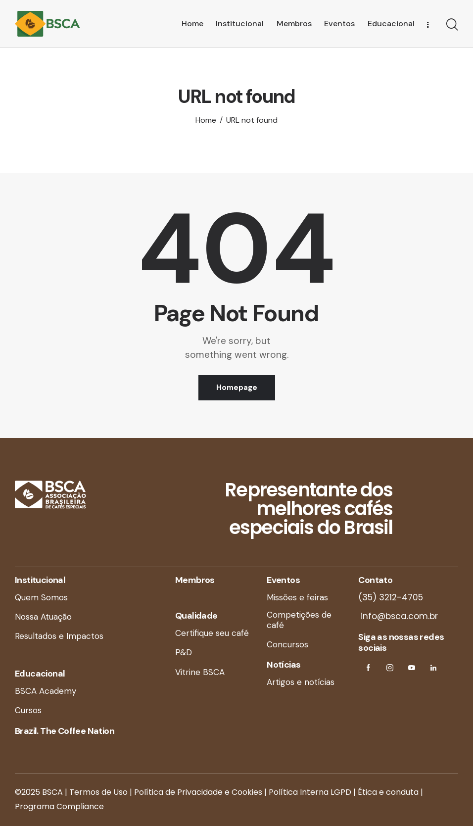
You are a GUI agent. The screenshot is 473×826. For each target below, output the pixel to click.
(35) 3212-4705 (390, 597)
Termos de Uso (98, 792)
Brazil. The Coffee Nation (64, 731)
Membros (195, 580)
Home (205, 120)
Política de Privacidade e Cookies (198, 792)
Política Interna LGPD (310, 792)
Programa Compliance (59, 806)
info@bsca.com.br (398, 616)
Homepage (236, 387)
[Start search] (452, 25)
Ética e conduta (388, 792)
